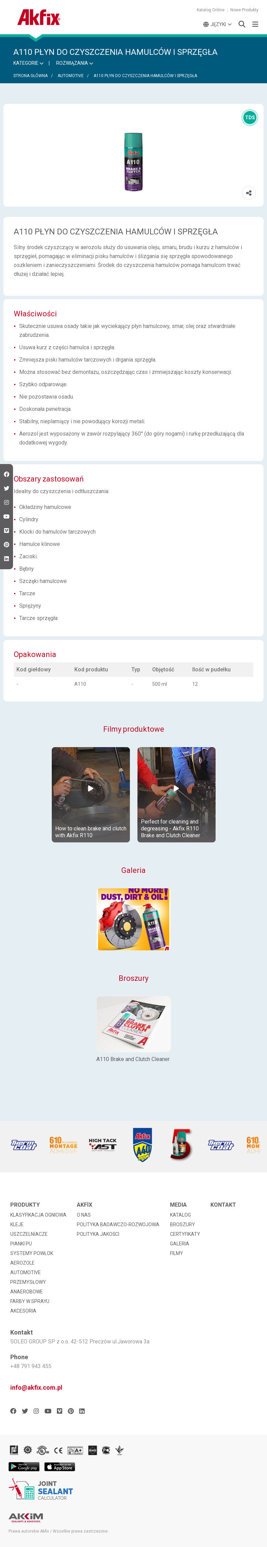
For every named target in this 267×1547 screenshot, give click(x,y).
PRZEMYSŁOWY (28, 1282)
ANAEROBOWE (26, 1291)
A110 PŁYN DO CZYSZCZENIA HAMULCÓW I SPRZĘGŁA (145, 75)
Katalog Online (210, 10)
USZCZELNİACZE (29, 1234)
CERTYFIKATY (185, 1234)
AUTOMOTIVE (71, 75)
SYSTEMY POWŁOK (31, 1253)
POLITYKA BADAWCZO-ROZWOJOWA (118, 1224)
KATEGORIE (28, 63)
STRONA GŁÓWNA (30, 75)
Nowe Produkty (244, 10)
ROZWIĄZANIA (74, 63)
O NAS (84, 1215)
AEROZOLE (22, 1263)
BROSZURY (182, 1224)
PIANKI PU (21, 1243)
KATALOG (180, 1215)
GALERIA (179, 1243)
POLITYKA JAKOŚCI (98, 1234)
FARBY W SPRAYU (29, 1301)
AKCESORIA (23, 1311)
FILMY (176, 1253)
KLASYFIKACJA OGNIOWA (38, 1215)
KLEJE (17, 1224)
